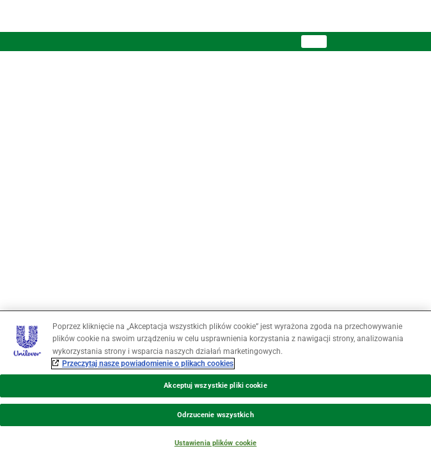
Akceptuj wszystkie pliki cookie (215, 385)
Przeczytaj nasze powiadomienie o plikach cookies (147, 363)
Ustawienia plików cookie (216, 443)
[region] (215, 385)
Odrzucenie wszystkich (215, 415)
